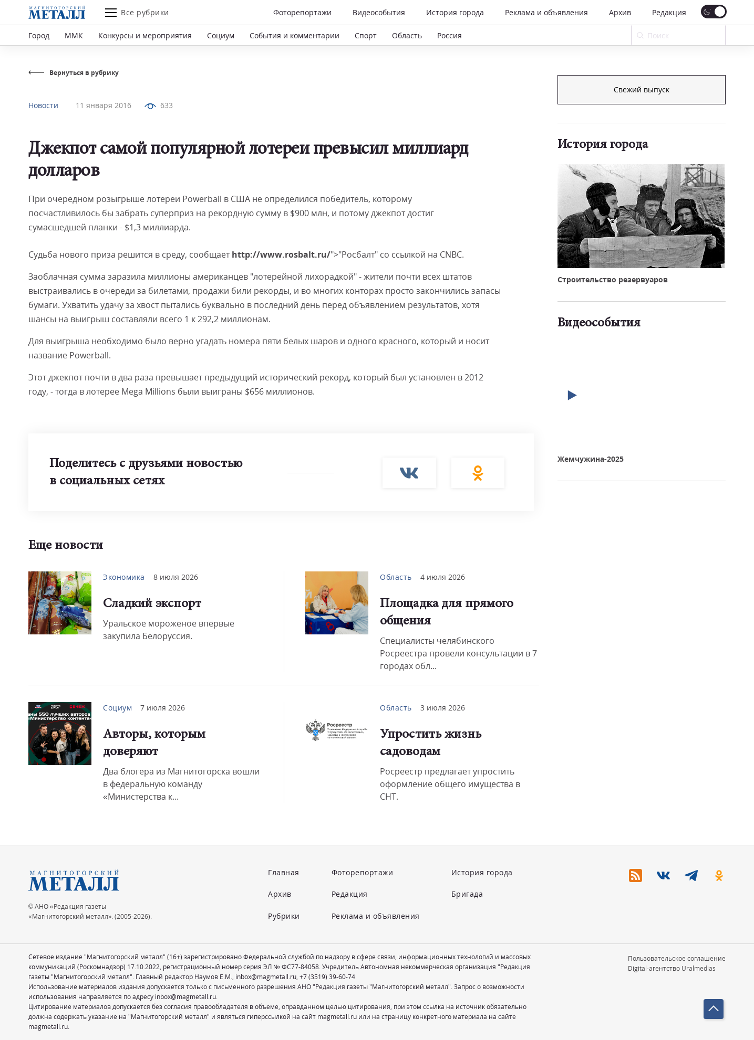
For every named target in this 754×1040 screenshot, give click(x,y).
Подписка (641, 89)
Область (407, 35)
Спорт (366, 35)
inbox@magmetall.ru (265, 976)
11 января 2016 (103, 105)
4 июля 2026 (442, 577)
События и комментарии (294, 35)
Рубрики (284, 916)
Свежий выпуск (641, 267)
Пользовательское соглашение (677, 958)
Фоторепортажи (302, 12)
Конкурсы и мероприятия (145, 35)
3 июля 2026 (442, 708)
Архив (620, 12)
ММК (74, 35)
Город (38, 35)
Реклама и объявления (546, 12)
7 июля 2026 (162, 708)
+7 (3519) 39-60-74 (327, 976)
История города (455, 12)
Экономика (124, 577)
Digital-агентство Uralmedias (672, 968)
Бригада (467, 894)
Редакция (669, 12)
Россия (449, 35)
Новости (43, 105)
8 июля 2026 (175, 577)
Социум (220, 35)
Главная (283, 872)
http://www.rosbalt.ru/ (281, 254)
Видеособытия (379, 12)
